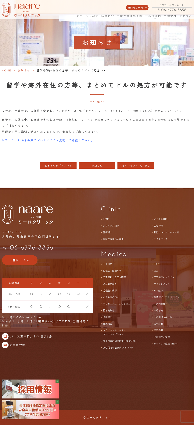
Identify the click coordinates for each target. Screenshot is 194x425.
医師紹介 (107, 15)
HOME (71, 15)
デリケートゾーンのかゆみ (116, 303)
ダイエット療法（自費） (166, 343)
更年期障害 (108, 310)
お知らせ (24, 70)
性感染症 (107, 323)
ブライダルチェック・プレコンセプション (114, 332)
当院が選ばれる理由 (131, 15)
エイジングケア (162, 283)
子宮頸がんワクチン (164, 277)
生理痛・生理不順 (112, 270)
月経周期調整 (110, 283)
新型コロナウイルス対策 (166, 232)
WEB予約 (137, 7)
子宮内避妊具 (160, 303)
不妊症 (157, 263)
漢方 (156, 270)
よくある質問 (160, 219)
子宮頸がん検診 (162, 336)
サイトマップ (160, 238)
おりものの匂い (111, 297)
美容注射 (158, 323)
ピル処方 (158, 290)
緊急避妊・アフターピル (166, 297)
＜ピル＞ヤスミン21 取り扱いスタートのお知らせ (136, 165)
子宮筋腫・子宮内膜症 (114, 277)
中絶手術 (158, 310)
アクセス (185, 15)
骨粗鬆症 (107, 317)
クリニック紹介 (87, 15)
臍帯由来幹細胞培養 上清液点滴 (119, 340)
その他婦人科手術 (163, 317)
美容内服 (158, 330)
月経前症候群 (110, 290)
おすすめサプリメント (58, 165)
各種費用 (170, 15)
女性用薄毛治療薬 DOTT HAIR (118, 347)
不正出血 (107, 263)
